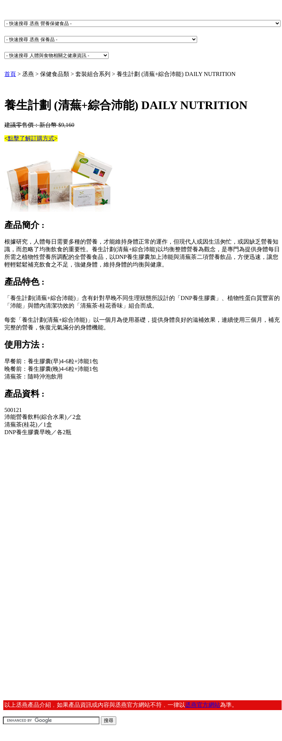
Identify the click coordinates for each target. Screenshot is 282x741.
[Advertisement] (60, 499)
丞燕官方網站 (202, 705)
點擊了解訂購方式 (31, 138)
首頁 (10, 74)
